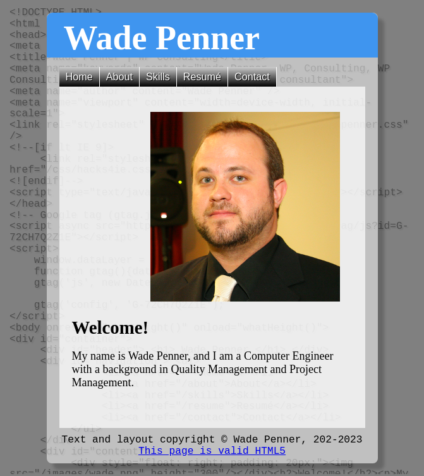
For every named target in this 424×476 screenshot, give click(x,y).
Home (79, 76)
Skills (158, 76)
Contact (252, 76)
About (119, 76)
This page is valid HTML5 (212, 451)
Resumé (202, 76)
